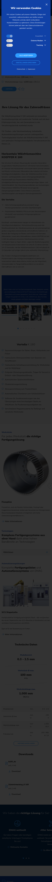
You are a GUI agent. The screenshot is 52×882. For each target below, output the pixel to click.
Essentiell (39, 36)
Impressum (31, 69)
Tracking (39, 45)
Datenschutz (21, 69)
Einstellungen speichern (26, 63)
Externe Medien (37, 41)
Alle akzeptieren (26, 55)
